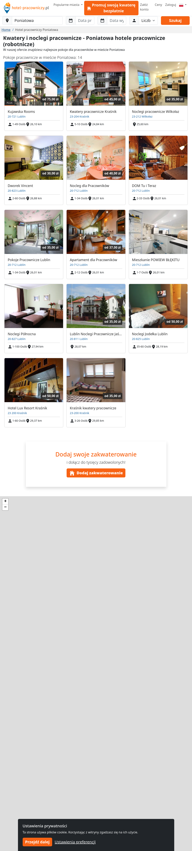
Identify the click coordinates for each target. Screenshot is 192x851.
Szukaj (175, 20)
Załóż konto (144, 7)
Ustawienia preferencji (75, 842)
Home (6, 30)
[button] (5, 501)
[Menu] (183, 5)
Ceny (158, 5)
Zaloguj (170, 5)
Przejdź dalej (37, 842)
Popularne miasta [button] (67, 5)
